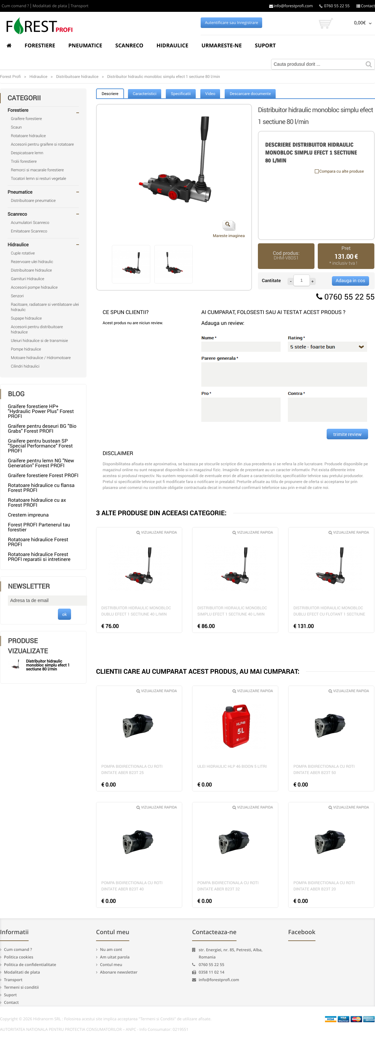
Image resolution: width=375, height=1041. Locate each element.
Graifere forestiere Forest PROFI (43, 475)
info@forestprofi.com (291, 6)
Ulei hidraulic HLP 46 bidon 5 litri (232, 766)
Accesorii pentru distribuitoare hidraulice (37, 329)
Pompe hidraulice (26, 349)
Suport (265, 45)
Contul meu (111, 964)
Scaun (16, 127)
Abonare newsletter (119, 972)
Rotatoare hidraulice (28, 135)
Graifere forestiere (26, 118)
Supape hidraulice (26, 318)
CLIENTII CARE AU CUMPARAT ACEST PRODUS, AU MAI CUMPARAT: (197, 671)
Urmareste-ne (221, 45)
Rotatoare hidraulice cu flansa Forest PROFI (41, 488)
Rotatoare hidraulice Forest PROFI (38, 542)
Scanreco (129, 45)
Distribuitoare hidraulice (31, 270)
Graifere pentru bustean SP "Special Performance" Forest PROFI (40, 446)
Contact (365, 6)
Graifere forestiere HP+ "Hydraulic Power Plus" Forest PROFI (41, 411)
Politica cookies (18, 957)
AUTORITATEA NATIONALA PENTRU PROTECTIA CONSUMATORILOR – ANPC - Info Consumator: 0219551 (94, 1029)
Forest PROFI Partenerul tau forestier (39, 527)
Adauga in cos (350, 281)
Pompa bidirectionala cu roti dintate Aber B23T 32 (228, 886)
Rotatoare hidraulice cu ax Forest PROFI (37, 502)
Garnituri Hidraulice (27, 278)
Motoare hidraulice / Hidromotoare (41, 357)
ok (64, 614)
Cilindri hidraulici (25, 366)
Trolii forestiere (24, 161)
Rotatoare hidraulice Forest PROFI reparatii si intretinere (39, 557)
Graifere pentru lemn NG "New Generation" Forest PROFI (41, 463)
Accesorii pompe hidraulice (34, 287)
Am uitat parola (115, 957)
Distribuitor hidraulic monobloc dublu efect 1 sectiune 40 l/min (136, 611)
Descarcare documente (250, 93)
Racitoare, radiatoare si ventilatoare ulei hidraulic (45, 307)
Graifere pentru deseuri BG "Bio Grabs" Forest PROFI (42, 428)
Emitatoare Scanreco (29, 231)
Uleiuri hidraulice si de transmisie (39, 340)
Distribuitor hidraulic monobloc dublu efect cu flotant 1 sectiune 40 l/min (329, 611)
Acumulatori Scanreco (30, 222)
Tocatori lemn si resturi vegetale (38, 178)
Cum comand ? (15, 6)
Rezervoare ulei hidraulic (32, 261)
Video (210, 93)
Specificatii (180, 93)
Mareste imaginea (229, 229)
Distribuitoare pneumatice (33, 200)
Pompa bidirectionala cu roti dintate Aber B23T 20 (324, 886)
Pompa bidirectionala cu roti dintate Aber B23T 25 (131, 769)
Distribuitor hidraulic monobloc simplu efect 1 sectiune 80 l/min (48, 665)
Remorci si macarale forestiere (37, 170)
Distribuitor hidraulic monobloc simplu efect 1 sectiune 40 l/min (232, 611)
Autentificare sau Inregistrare (231, 22)
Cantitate (271, 281)
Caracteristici (145, 93)
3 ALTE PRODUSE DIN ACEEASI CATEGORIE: (161, 512)
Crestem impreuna (28, 515)
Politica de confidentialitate (30, 964)
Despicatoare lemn (27, 153)
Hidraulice (172, 45)
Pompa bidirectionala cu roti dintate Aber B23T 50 (324, 769)
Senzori (17, 296)
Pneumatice (85, 45)
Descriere (110, 93)
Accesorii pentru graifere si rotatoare (42, 144)
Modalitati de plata (50, 6)
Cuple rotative (23, 253)
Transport (79, 6)
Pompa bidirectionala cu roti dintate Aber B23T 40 (131, 886)
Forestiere (40, 45)
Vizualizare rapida (157, 532)
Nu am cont (111, 949)
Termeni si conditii (21, 987)
